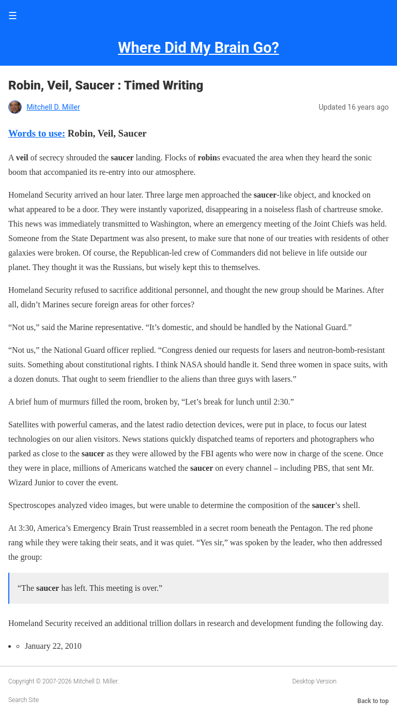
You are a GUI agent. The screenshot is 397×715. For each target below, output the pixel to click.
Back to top (373, 701)
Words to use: (36, 133)
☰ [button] (12, 16)
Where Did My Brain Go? (198, 47)
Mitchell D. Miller (53, 107)
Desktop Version (314, 681)
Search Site (23, 700)
